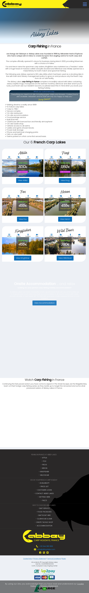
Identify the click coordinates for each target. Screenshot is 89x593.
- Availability (43, 483)
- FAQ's (44, 500)
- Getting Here (44, 497)
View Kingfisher (22, 258)
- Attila (44, 458)
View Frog (65, 180)
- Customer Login (44, 490)
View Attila (22, 180)
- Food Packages (44, 512)
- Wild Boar (44, 475)
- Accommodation (43, 526)
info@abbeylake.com (46, 549)
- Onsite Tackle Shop (44, 522)
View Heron (65, 219)
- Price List (44, 486)
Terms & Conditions (54, 559)
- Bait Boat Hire (44, 515)
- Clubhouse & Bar (44, 519)
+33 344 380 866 (46, 546)
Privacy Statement (40, 559)
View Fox (23, 219)
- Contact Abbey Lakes (44, 493)
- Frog (44, 464)
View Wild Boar (65, 258)
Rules (64, 559)
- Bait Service (44, 508)
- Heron (43, 468)
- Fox (44, 461)
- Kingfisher (44, 471)
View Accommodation (44, 310)
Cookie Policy (27, 559)
